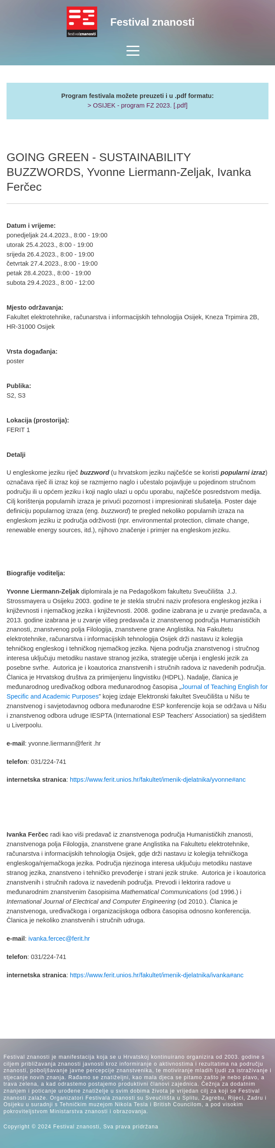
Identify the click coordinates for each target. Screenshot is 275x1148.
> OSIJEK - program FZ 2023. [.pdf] (138, 105)
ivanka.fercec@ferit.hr (59, 938)
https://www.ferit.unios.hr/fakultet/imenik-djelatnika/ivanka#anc (157, 975)
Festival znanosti (152, 22)
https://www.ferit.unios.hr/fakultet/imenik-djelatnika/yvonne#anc (157, 779)
